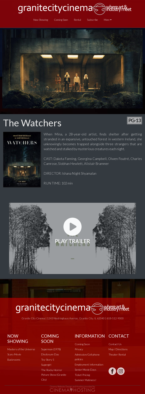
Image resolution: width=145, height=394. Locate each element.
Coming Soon (61, 19)
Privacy (79, 349)
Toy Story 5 (47, 359)
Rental (77, 19)
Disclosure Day (50, 354)
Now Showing (40, 19)
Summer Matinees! (85, 380)
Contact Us (115, 344)
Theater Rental (117, 354)
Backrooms (13, 359)
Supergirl (46, 364)
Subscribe (92, 19)
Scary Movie (14, 354)
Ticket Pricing (82, 374)
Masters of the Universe (21, 349)
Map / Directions (118, 349)
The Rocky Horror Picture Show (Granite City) (53, 374)
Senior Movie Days (85, 369)
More (107, 19)
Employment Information (89, 364)
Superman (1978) (51, 349)
